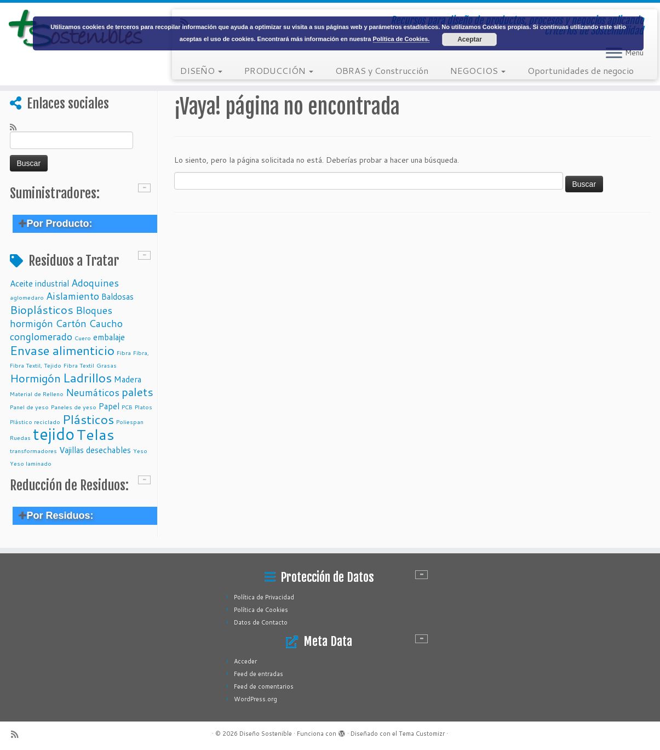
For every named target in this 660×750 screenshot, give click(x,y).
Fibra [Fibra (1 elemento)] (124, 352)
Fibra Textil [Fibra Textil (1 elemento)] (79, 365)
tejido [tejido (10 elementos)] (53, 433)
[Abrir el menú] (614, 53)
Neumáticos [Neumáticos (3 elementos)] (92, 392)
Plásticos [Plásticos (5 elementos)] (88, 419)
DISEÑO (201, 70)
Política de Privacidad (264, 597)
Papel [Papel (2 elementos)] (109, 406)
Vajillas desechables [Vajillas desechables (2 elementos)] (95, 450)
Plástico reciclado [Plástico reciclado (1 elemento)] (35, 421)
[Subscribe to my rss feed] (17, 127)
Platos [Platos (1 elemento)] (143, 407)
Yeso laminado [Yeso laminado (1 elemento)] (30, 463)
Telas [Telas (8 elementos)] (95, 434)
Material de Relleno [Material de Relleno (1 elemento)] (37, 394)
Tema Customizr (422, 733)
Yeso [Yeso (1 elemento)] (140, 450)
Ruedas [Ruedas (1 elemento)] (20, 437)
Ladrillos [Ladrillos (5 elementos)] (87, 377)
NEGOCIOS (478, 70)
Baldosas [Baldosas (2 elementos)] (117, 296)
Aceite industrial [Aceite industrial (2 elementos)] (39, 283)
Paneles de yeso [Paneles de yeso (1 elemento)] (73, 407)
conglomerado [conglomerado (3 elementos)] (41, 336)
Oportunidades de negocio (580, 70)
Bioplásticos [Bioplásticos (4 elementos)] (41, 309)
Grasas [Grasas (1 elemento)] (106, 365)
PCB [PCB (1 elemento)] (127, 407)
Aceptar (469, 39)
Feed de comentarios (264, 686)
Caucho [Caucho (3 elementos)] (106, 323)
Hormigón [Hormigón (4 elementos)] (35, 378)
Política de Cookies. (401, 39)
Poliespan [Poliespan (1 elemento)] (130, 421)
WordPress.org (255, 699)
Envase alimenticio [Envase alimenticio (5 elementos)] (62, 350)
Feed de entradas (258, 673)
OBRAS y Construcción (381, 70)
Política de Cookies (261, 609)
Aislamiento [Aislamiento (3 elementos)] (72, 296)
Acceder (245, 661)
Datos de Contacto (261, 622)
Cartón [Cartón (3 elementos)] (71, 323)
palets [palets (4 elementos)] (137, 391)
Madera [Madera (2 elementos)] (127, 379)
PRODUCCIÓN (278, 70)
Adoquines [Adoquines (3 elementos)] (95, 283)
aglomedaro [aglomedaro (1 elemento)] (27, 297)
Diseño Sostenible (265, 733)
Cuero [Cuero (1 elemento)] (82, 338)
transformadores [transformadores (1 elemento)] (33, 450)
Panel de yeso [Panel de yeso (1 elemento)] (29, 407)
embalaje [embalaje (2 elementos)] (109, 337)
